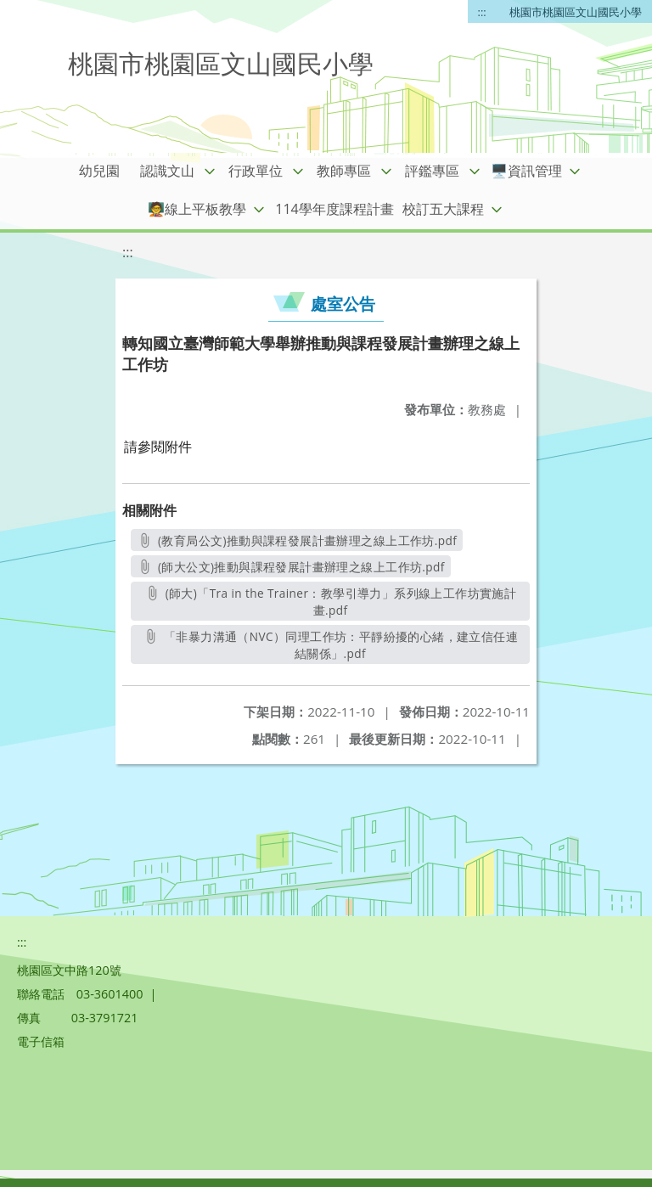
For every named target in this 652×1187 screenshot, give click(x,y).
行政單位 (255, 170)
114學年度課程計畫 (334, 209)
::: (482, 12)
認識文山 (167, 170)
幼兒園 (99, 170)
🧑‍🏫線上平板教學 (197, 209)
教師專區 (344, 170)
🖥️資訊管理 (526, 170)
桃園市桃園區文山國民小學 (575, 12)
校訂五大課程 (443, 209)
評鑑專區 (432, 170)
